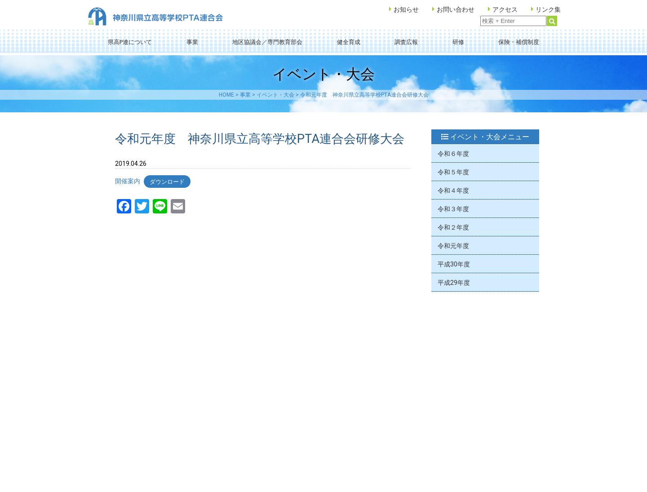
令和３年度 (453, 209)
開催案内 (127, 181)
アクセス (505, 9)
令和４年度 (453, 190)
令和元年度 (453, 245)
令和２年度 (453, 227)
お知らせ (406, 9)
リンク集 (548, 9)
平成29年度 (454, 282)
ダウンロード (167, 181)
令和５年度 (453, 172)
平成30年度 (454, 264)
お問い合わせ (455, 9)
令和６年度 (453, 153)
